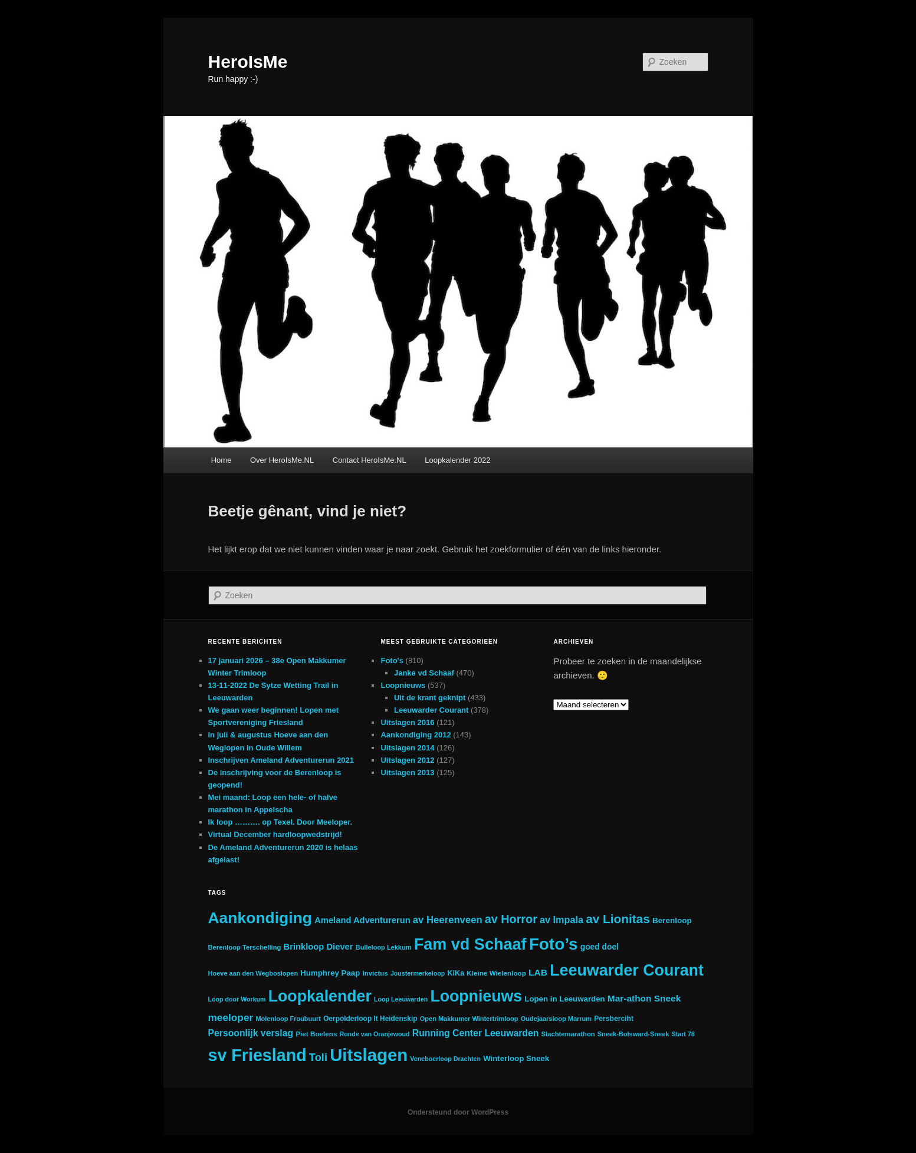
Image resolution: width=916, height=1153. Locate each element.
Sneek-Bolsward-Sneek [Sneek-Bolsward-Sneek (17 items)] (633, 1033)
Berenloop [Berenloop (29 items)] (672, 920)
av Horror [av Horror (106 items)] (511, 918)
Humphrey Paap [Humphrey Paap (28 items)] (330, 972)
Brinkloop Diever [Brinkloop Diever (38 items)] (318, 946)
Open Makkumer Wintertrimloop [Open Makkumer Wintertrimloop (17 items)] (469, 1018)
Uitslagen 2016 (407, 722)
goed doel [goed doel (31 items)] (599, 946)
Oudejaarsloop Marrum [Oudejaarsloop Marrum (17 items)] (556, 1018)
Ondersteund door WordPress (458, 1112)
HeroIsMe (248, 61)
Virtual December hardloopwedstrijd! (275, 834)
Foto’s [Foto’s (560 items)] (553, 944)
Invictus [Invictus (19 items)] (375, 973)
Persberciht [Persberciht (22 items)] (613, 1018)
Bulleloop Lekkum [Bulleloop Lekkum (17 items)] (384, 947)
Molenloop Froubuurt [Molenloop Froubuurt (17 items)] (288, 1018)
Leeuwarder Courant (431, 710)
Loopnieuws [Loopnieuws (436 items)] (476, 996)
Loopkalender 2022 (457, 460)
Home (221, 460)
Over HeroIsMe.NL (282, 460)
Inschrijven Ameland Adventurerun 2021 (281, 760)
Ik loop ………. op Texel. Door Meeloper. (280, 822)
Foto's (391, 660)
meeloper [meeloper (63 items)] (231, 1017)
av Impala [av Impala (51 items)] (561, 919)
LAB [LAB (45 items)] (537, 972)
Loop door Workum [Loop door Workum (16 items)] (237, 999)
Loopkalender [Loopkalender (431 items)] (320, 996)
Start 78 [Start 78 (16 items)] (683, 1033)
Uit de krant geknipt (429, 697)
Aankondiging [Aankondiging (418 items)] (260, 918)
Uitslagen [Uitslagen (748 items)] (369, 1055)
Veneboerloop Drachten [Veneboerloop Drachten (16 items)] (445, 1058)
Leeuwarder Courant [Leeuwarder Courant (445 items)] (627, 970)
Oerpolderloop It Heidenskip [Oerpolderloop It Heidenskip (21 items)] (370, 1018)
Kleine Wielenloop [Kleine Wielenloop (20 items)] (496, 973)
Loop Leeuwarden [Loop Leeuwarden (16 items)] (401, 999)
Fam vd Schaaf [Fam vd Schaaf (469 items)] (470, 944)
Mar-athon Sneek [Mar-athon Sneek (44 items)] (644, 998)
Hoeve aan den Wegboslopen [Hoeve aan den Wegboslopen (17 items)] (253, 973)
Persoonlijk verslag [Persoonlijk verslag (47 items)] (251, 1033)
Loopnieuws (402, 685)
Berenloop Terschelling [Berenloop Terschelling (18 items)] (244, 947)
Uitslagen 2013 (407, 772)
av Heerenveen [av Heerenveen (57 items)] (447, 919)
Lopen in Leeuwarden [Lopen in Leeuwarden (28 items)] (564, 998)
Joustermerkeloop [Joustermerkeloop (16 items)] (417, 973)
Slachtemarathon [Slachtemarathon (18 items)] (568, 1033)
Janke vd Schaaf (424, 672)
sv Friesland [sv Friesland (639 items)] (257, 1055)
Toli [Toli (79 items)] (318, 1057)
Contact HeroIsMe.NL (369, 460)
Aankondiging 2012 (415, 734)
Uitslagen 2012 (407, 760)
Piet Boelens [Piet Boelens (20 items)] (316, 1033)
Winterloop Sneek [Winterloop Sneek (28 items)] (516, 1058)
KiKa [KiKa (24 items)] (455, 973)
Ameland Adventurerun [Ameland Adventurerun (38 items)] (362, 920)
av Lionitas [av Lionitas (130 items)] (618, 918)
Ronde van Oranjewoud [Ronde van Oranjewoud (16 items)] (375, 1033)
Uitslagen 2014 (407, 747)
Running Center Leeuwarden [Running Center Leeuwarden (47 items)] (475, 1033)
